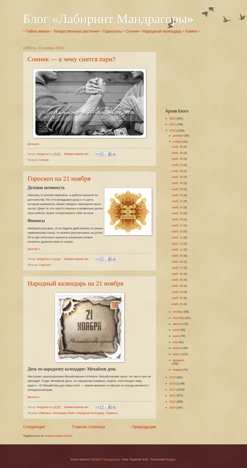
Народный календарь (162, 31)
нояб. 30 (178, 146)
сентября (179, 317)
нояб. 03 (178, 292)
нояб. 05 (178, 279)
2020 (172, 130)
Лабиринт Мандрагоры (105, 459)
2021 (172, 124)
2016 (172, 395)
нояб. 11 (178, 249)
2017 (172, 389)
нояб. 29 (178, 152)
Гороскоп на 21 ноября (59, 178)
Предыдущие (144, 427)
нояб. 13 (178, 237)
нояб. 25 (178, 177)
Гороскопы (112, 31)
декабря (178, 135)
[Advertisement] (192, 73)
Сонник (132, 31)
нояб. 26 (178, 171)
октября (178, 311)
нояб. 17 (178, 225)
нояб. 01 (178, 304)
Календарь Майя (64, 413)
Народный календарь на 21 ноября (76, 283)
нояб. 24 (178, 183)
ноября (178, 141)
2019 (172, 377)
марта (177, 354)
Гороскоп (45, 264)
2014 (172, 407)
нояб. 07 (178, 267)
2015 (172, 401)
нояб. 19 (178, 213)
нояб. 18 (178, 219)
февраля (178, 360)
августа (178, 324)
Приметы (112, 413)
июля (176, 329)
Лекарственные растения (76, 31)
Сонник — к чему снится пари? (71, 59)
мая (176, 342)
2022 (172, 118)
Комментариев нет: (77, 154)
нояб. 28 (178, 158)
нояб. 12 (178, 243)
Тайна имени (37, 31)
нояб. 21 (178, 201)
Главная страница (88, 427)
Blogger (171, 459)
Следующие (34, 427)
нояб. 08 (178, 261)
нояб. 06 (178, 273)
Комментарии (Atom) (58, 435)
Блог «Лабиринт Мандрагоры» (108, 19)
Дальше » (34, 143)
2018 (172, 383)
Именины (45, 413)
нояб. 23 (178, 189)
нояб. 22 (178, 195)
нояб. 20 (178, 207)
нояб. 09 (178, 255)
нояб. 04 (178, 285)
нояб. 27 (178, 165)
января (178, 369)
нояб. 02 (178, 298)
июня (176, 336)
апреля (178, 348)
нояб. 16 (178, 231)
